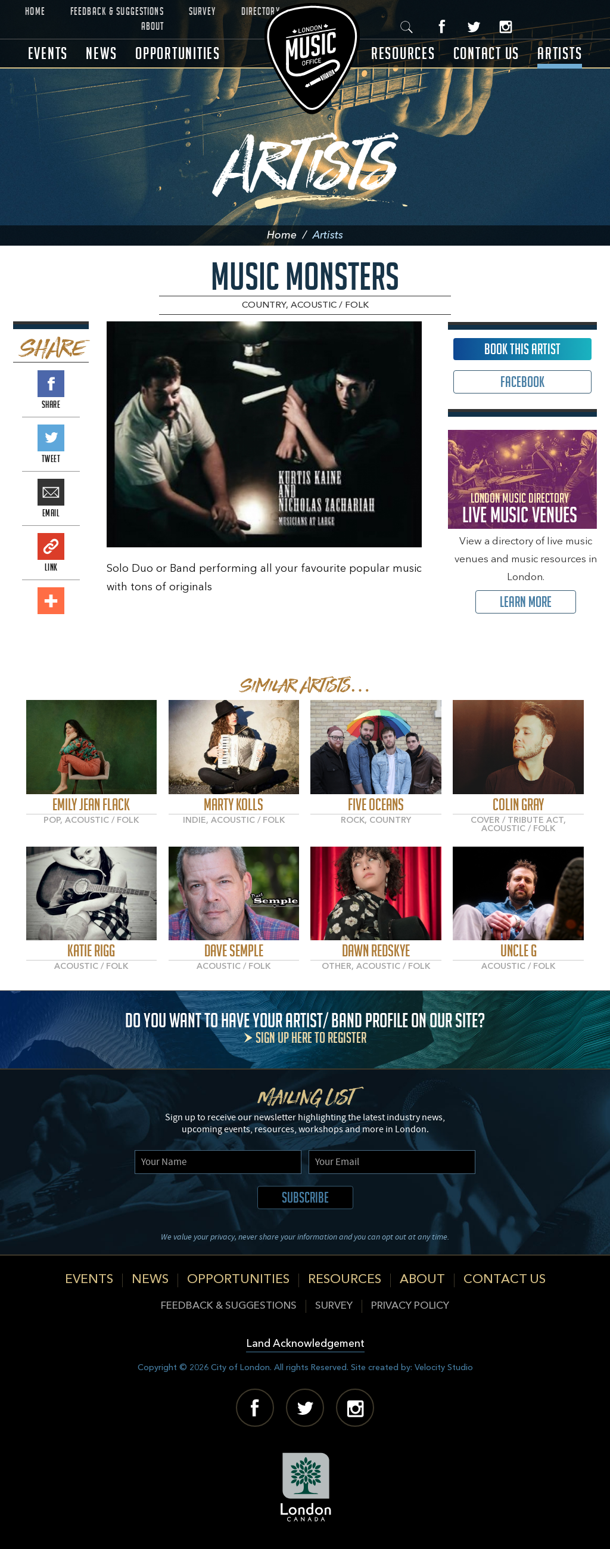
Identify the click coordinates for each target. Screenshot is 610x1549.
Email (51, 492)
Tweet (51, 438)
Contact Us (486, 53)
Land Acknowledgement (305, 1344)
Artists (559, 53)
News (101, 53)
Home (35, 11)
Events (48, 53)
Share (51, 383)
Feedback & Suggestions (117, 11)
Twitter (474, 26)
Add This (51, 600)
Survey (202, 11)
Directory (260, 11)
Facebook (442, 26)
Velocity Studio (444, 1368)
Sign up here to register (311, 1038)
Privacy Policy (410, 1306)
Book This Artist (522, 349)
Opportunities (177, 53)
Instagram (505, 26)
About (152, 26)
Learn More (526, 602)
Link (51, 546)
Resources (403, 53)
